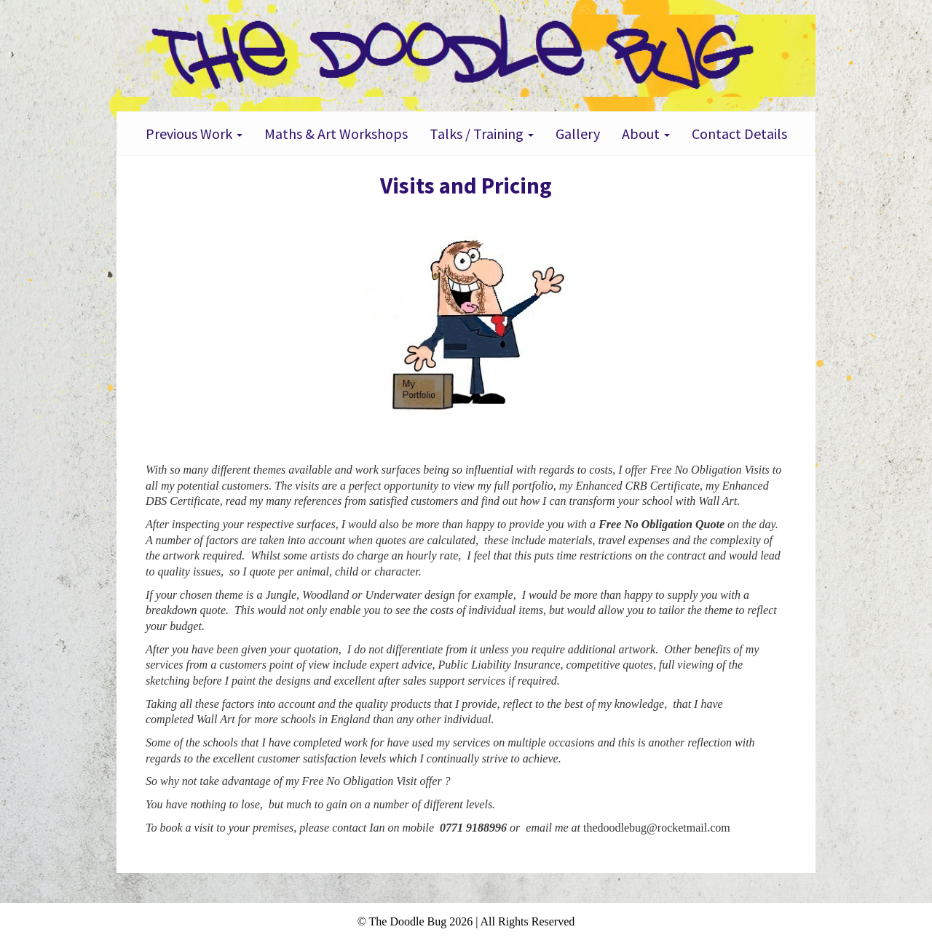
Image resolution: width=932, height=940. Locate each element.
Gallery (578, 133)
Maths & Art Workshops (336, 133)
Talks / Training (482, 133)
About (646, 133)
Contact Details (739, 133)
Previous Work (194, 133)
